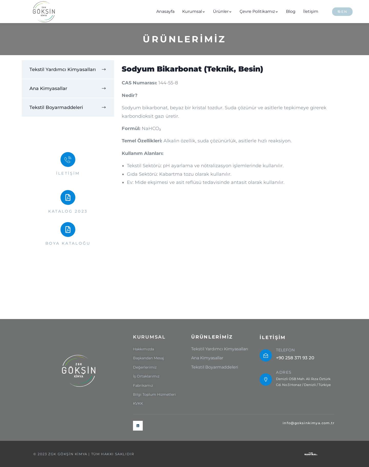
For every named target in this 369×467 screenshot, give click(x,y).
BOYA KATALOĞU (68, 243)
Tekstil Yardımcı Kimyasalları (62, 69)
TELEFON (285, 349)
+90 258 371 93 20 (295, 357)
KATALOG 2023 (68, 211)
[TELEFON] (266, 355)
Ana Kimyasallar (48, 88)
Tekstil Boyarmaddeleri (56, 107)
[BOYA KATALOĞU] (67, 229)
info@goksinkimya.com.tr (308, 423)
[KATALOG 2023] (67, 197)
